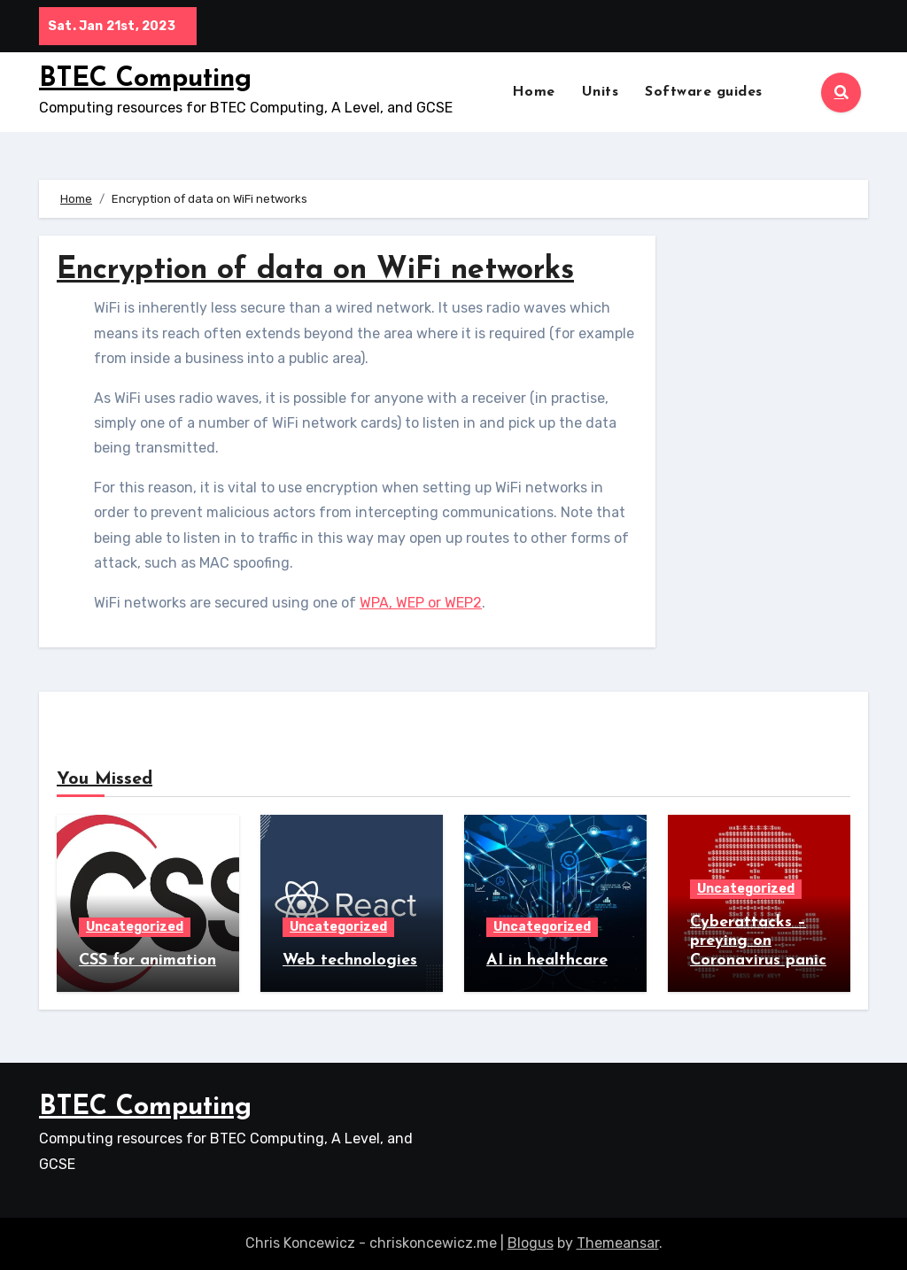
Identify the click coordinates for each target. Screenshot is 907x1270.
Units (600, 92)
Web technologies (350, 960)
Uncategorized (134, 926)
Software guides (704, 92)
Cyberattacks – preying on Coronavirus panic (758, 941)
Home (533, 92)
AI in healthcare (547, 960)
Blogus (531, 1243)
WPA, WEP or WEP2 (421, 602)
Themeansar (618, 1243)
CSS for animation (147, 960)
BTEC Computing (145, 79)
